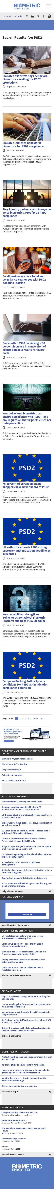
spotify (49, 16)
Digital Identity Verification (14, 764)
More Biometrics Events (13, 1154)
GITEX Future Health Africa (27, 1121)
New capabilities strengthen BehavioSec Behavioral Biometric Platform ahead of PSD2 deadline (24, 618)
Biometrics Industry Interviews (16, 975)
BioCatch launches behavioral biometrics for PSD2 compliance (23, 144)
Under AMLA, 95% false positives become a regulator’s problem (22, 968)
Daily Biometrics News (12, 891)
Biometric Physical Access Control (18, 759)
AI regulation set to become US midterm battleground (21, 863)
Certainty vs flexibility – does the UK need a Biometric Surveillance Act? (22, 945)
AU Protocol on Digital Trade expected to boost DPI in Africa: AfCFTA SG (26, 1021)
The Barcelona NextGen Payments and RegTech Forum (27, 1131)
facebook (43, 16)
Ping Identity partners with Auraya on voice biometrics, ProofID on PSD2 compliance (27, 213)
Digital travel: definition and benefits (19, 1086)
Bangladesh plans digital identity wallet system (24, 878)
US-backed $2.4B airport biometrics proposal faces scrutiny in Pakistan (27, 816)
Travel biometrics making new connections (22, 802)
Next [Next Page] (35, 718)
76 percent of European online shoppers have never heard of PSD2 (26, 485)
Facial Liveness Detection (14, 780)
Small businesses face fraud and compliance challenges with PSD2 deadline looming (24, 280)
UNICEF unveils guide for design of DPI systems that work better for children (26, 1005)
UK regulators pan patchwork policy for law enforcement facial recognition (22, 937)
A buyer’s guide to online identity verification (23, 1065)
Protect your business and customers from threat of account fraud (27, 1058)
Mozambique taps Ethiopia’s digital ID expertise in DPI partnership (26, 1013)
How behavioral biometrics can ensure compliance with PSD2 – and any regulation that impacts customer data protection (27, 418)
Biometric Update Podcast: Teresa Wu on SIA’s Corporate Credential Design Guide (24, 953)
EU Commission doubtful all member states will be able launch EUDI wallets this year (26, 832)
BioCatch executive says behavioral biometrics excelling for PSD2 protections (25, 79)
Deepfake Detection (11, 770)
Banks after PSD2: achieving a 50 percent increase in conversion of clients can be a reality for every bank (24, 348)
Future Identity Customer (27, 1140)
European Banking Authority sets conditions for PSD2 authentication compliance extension (25, 685)
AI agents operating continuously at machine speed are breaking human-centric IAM (26, 847)
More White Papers (11, 1091)
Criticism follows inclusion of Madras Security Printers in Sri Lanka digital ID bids (24, 839)
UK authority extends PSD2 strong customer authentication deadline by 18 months (27, 551)
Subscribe (18, 16)
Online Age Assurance (12, 775)
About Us (7, 16)
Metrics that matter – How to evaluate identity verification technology (24, 1079)
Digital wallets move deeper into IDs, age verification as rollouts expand (27, 824)
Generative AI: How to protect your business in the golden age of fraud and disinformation (26, 1071)
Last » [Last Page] (42, 718)
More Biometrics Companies (15, 925)
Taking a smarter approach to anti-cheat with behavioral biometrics (23, 960)
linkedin (32, 16)
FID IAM (27, 1147)
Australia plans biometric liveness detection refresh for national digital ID (27, 871)
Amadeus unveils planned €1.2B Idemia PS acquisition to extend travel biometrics (21, 808)
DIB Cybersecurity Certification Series (27, 1113)
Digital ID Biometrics (11, 1036)
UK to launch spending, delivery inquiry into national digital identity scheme (26, 855)
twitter (38, 16)
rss (27, 16)
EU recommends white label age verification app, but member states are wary (27, 884)
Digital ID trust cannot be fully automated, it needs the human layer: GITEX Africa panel (26, 1029)
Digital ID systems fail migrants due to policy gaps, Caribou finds (26, 997)
